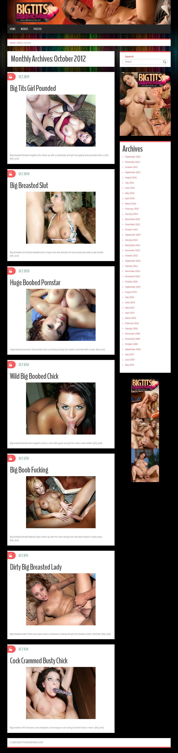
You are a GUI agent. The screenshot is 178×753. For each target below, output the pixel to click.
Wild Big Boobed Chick (34, 376)
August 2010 (131, 292)
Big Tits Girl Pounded (33, 88)
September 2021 (133, 172)
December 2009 (132, 334)
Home (12, 29)
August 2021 (131, 177)
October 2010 (131, 281)
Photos (38, 29)
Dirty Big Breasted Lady (36, 567)
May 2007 (129, 365)
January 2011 (131, 266)
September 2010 (133, 287)
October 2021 (131, 167)
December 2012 (132, 245)
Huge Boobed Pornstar (35, 282)
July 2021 (129, 183)
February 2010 (132, 323)
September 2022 (133, 157)
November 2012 (132, 250)
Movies (24, 29)
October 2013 (131, 229)
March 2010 (130, 318)
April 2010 (130, 313)
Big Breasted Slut (29, 185)
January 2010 (131, 328)
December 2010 (132, 271)
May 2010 (129, 308)
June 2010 (130, 302)
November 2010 (132, 276)
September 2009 (133, 349)
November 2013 (132, 224)
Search (129, 56)
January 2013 (131, 240)
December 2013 (132, 219)
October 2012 (131, 255)
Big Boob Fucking (29, 470)
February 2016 (132, 209)
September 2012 (133, 261)
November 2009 (132, 339)
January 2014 (131, 214)
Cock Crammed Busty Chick (38, 661)
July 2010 (129, 297)
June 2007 (130, 360)
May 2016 (129, 193)
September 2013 (133, 235)
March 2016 (130, 203)
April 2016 (130, 198)
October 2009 (131, 344)
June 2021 (130, 188)
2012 (19, 43)
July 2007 (129, 354)
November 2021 (132, 162)
